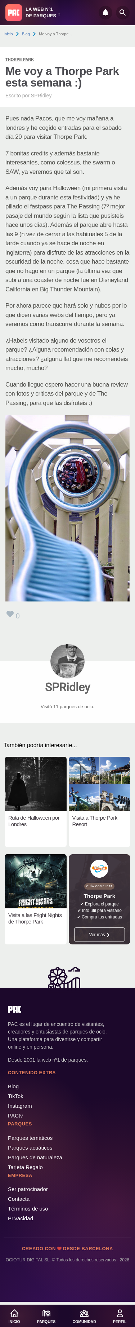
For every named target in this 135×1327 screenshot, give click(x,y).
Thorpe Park (19, 59)
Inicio (8, 34)
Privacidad (20, 1218)
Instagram (20, 1106)
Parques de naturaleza (35, 1157)
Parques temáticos (30, 1138)
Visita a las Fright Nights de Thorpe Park (35, 918)
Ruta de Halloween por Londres (33, 821)
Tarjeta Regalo (25, 1167)
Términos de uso (28, 1208)
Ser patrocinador (28, 1189)
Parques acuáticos (30, 1148)
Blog (26, 34)
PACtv (15, 1115)
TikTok (15, 1096)
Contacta (19, 1199)
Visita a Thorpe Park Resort (94, 821)
